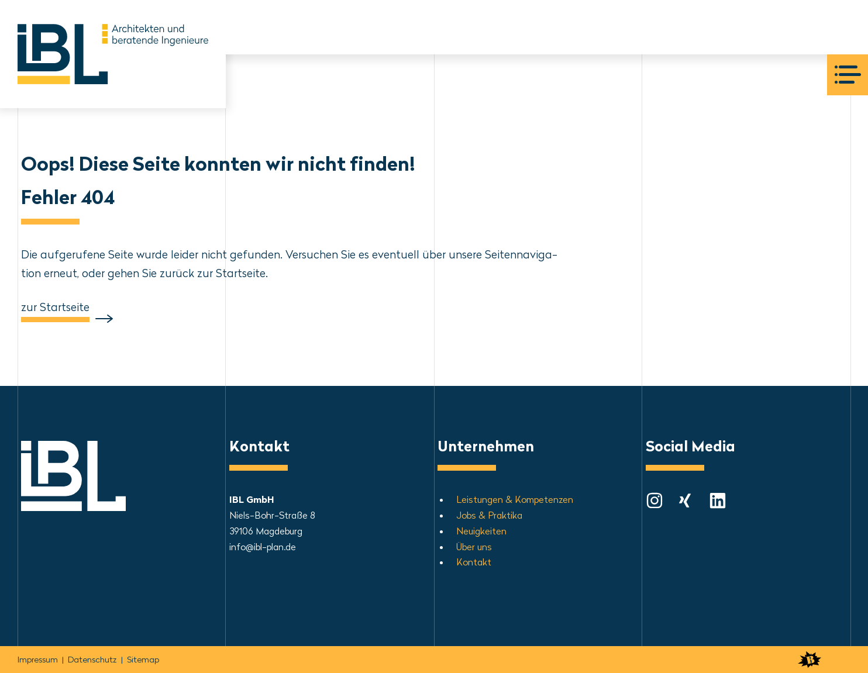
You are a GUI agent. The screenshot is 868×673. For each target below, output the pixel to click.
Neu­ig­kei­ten (481, 531)
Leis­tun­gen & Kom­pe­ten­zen (514, 499)
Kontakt (473, 562)
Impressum (38, 659)
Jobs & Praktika (489, 515)
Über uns (474, 547)
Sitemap (143, 659)
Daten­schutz (92, 659)
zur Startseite (55, 307)
